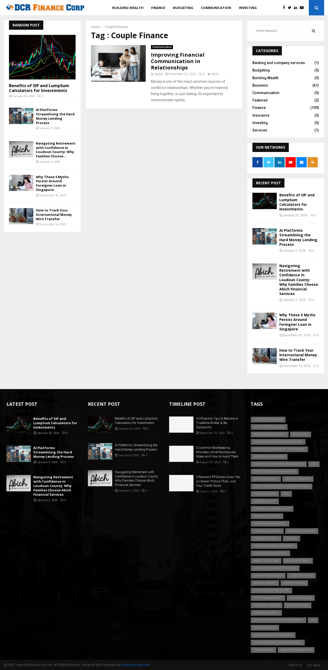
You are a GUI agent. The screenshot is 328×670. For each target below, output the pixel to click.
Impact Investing (266, 560)
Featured (260, 100)
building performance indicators (278, 441)
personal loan (297, 605)
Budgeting (183, 7)
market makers (265, 583)
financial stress (266, 538)
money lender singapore (271, 590)
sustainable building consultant (278, 642)
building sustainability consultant (279, 449)
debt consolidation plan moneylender (281, 486)
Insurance (260, 115)
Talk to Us (295, 665)
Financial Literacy (267, 516)
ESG (286, 493)
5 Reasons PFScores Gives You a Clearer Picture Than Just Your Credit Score (218, 481)
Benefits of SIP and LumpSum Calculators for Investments (39, 88)
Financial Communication (272, 508)
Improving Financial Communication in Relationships (177, 61)
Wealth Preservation (296, 649)
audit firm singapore (269, 426)
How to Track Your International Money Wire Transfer (54, 214)
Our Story (313, 665)
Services (259, 130)
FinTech (291, 538)
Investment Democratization (275, 568)
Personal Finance (266, 605)
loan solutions (301, 575)
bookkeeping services (269, 434)
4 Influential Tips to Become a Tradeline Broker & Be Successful (217, 423)
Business (260, 85)
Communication (216, 7)
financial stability (301, 531)
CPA (313, 464)
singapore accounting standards (278, 620)
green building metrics (270, 553)
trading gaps (263, 649)
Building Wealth (128, 7)
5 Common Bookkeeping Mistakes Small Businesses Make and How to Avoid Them (217, 452)
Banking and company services (278, 63)
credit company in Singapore (274, 471)
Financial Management (270, 523)
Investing (248, 7)
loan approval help (268, 575)
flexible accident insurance (274, 545)
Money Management (268, 597)
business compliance (269, 456)
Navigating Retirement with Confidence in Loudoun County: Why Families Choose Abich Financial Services (298, 279)
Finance (158, 7)
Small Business (265, 627)
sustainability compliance (273, 635)
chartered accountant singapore (279, 464)
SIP (313, 620)
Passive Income (301, 597)
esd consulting (265, 493)
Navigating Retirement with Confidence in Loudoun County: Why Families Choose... (56, 149)
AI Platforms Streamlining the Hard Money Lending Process (55, 116)
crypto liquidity (266, 479)
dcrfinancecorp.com (135, 665)
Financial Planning (267, 531)
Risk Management (266, 612)
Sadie (159, 74)
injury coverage (298, 560)
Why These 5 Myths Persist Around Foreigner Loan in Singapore (52, 183)
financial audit (265, 501)
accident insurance (268, 419)
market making (294, 583)
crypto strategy (297, 479)
